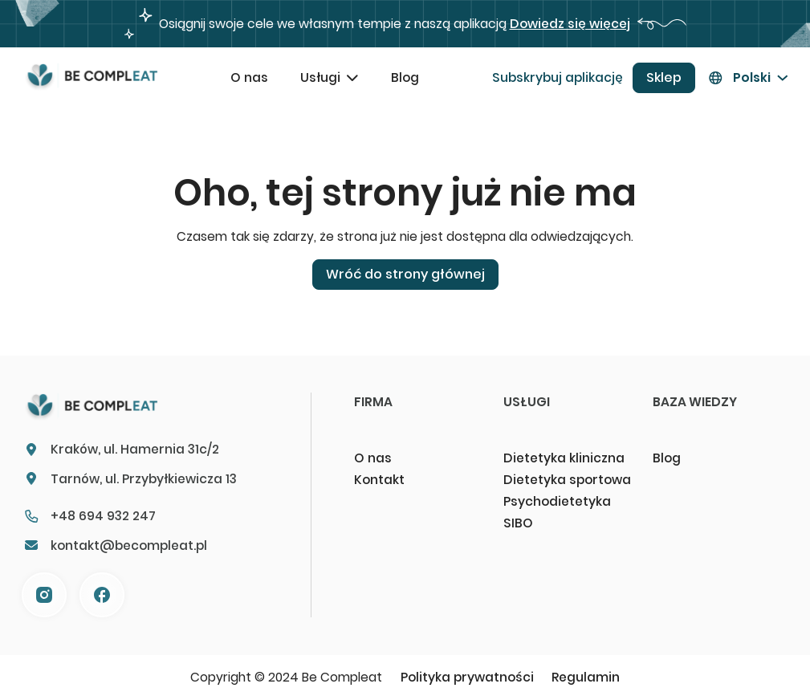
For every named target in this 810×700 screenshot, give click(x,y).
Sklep (664, 77)
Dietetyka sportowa (567, 479)
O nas (249, 77)
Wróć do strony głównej (405, 274)
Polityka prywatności (467, 677)
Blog (405, 77)
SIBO (518, 523)
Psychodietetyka (557, 501)
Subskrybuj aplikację (557, 77)
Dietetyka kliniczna (564, 458)
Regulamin (586, 677)
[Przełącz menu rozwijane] (352, 77)
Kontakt (379, 479)
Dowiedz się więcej (570, 23)
